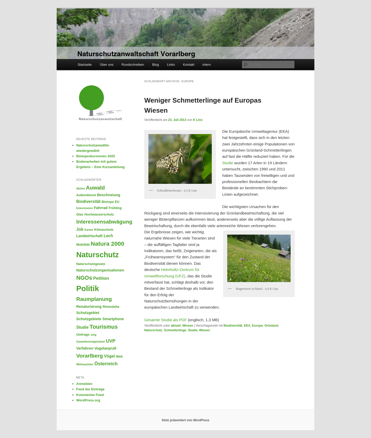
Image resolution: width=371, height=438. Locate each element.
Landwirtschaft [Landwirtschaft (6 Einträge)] (89, 236)
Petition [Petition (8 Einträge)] (101, 278)
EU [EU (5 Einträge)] (117, 202)
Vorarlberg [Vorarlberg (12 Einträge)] (89, 356)
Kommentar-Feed (90, 395)
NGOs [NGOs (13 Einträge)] (84, 278)
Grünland (271, 325)
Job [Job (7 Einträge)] (79, 229)
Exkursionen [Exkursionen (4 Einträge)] (84, 208)
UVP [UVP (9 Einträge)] (110, 341)
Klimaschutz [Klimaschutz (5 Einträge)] (103, 230)
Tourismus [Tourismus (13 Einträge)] (104, 327)
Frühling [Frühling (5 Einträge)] (115, 208)
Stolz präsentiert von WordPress (185, 420)
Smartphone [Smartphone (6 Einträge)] (113, 319)
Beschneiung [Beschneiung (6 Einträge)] (108, 195)
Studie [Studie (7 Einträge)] (82, 327)
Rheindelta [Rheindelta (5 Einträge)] (111, 307)
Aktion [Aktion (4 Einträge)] (80, 188)
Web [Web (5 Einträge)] (119, 356)
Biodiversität (233, 325)
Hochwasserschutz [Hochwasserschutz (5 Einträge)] (99, 214)
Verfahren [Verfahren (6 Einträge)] (84, 348)
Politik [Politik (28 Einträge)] (87, 288)
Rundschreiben (133, 65)
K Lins (198, 120)
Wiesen (204, 330)
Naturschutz (153, 330)
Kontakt (188, 65)
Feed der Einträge (90, 389)
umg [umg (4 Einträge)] (93, 334)
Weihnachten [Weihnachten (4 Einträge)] (84, 364)
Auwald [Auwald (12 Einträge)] (95, 188)
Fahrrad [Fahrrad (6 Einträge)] (100, 208)
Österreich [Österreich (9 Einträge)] (105, 363)
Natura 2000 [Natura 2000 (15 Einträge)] (107, 243)
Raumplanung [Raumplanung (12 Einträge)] (94, 299)
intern (207, 65)
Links (171, 65)
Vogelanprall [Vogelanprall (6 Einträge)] (105, 348)
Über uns (107, 65)
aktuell (176, 325)
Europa (257, 325)
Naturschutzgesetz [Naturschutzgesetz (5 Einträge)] (90, 264)
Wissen (187, 325)
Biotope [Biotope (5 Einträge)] (108, 202)
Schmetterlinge (175, 330)
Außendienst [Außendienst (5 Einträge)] (86, 195)
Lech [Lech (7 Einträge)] (108, 236)
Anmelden (84, 384)
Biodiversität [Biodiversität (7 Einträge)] (88, 201)
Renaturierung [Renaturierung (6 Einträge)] (89, 306)
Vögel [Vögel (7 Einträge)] (109, 356)
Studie (228, 163)
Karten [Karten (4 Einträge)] (89, 229)
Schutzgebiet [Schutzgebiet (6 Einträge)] (87, 313)
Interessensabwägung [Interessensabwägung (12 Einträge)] (104, 222)
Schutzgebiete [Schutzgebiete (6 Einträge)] (88, 319)
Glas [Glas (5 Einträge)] (79, 214)
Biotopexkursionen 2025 (95, 156)
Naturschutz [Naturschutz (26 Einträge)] (97, 255)
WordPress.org (88, 400)
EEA (247, 325)
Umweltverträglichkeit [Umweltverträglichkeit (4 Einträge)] (90, 341)
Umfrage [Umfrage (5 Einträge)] (82, 334)
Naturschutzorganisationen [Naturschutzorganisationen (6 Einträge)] (100, 270)
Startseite (85, 65)
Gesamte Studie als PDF (165, 320)
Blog (155, 65)
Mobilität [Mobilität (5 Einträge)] (83, 244)
